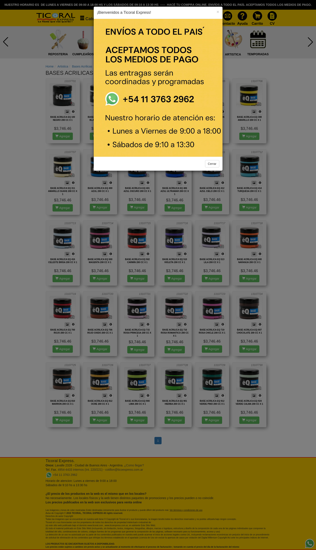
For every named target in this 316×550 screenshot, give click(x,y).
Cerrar (212, 163)
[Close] (217, 11)
